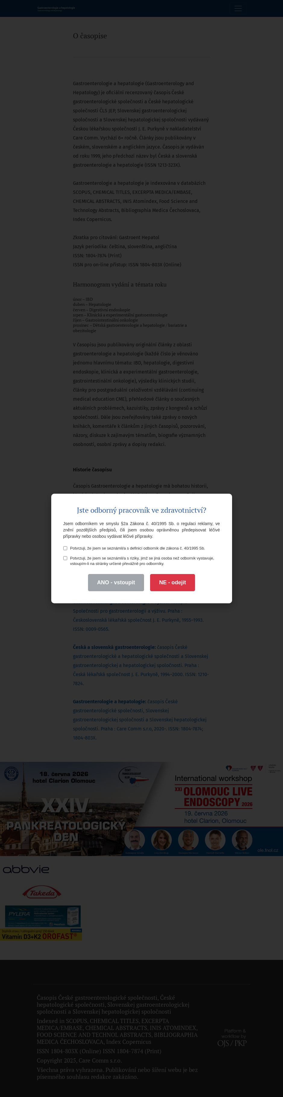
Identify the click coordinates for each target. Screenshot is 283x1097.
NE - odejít (172, 582)
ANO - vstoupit (116, 582)
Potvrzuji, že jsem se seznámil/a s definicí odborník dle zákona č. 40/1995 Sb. (134, 548)
